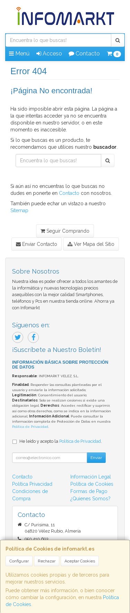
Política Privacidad (32, 484)
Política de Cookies (91, 484)
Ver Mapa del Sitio (91, 244)
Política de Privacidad (30, 427)
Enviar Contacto (36, 244)
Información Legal (90, 477)
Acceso (49, 53)
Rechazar (46, 561)
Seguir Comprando (65, 231)
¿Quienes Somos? (90, 498)
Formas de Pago (88, 491)
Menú (19, 53)
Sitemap (19, 210)
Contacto (84, 53)
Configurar (19, 561)
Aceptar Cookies (79, 561)
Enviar (96, 457)
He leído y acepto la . (60, 441)
